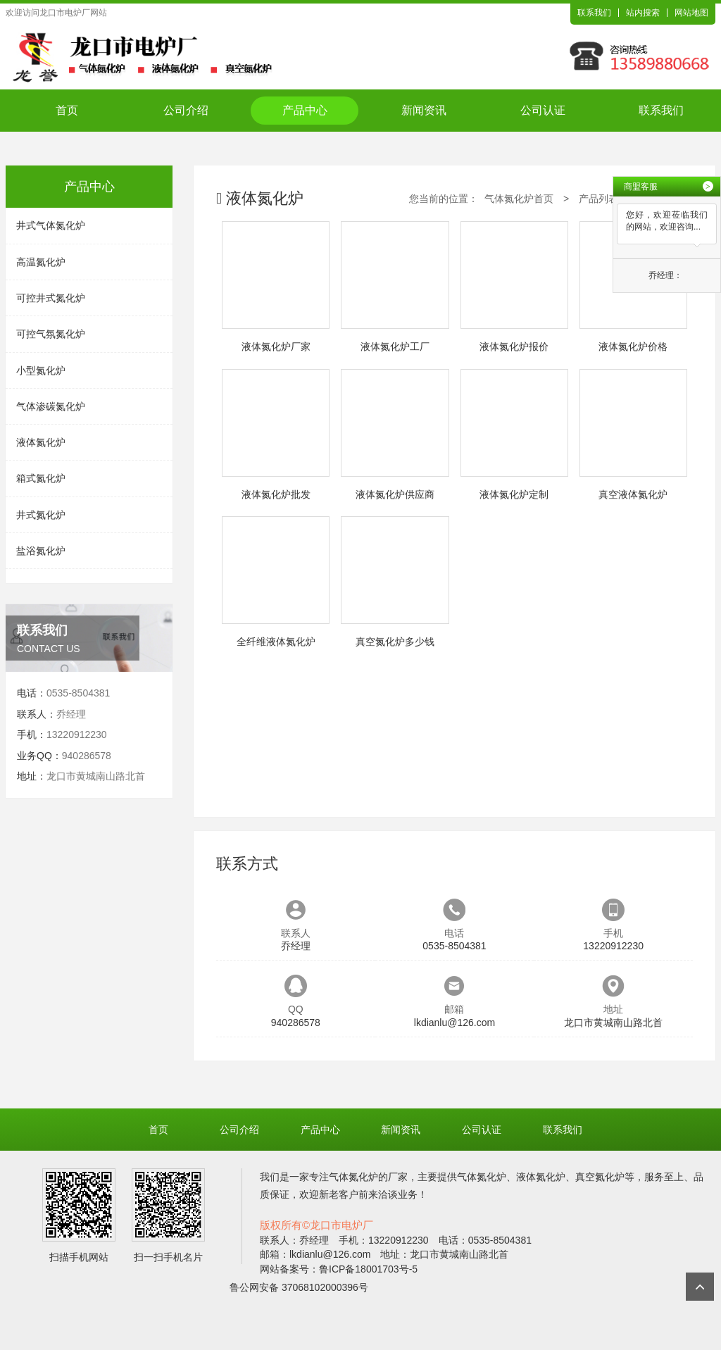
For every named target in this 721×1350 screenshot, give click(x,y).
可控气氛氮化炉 (50, 333)
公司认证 (542, 110)
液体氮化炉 (40, 442)
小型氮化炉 (40, 370)
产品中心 (304, 110)
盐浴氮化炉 (40, 550)
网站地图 (691, 12)
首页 (67, 110)
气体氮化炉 (353, 1176)
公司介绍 (185, 110)
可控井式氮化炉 (50, 298)
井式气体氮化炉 (50, 225)
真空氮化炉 (600, 1176)
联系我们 (594, 12)
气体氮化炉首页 (518, 198)
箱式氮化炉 (40, 478)
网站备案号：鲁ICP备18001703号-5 (339, 1269)
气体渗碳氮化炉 (50, 406)
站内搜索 (643, 12)
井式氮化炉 (40, 514)
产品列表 (598, 198)
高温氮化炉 (40, 262)
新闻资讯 (423, 110)
